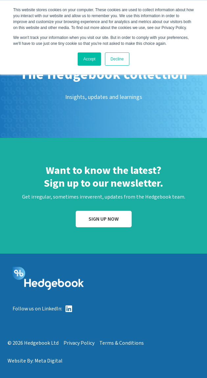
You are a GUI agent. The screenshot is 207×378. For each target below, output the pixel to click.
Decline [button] (117, 59)
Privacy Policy (79, 343)
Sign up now (104, 219)
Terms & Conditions (121, 343)
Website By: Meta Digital (35, 360)
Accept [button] (89, 59)
